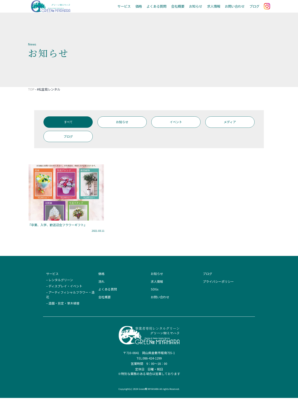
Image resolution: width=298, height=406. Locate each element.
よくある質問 (161, 10)
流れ (101, 289)
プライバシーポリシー (218, 289)
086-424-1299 (152, 366)
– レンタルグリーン (59, 288)
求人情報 (216, 10)
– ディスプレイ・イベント (64, 294)
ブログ (254, 10)
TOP (31, 97)
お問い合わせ (236, 10)
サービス (130, 10)
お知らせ (198, 10)
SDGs (155, 297)
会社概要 (181, 10)
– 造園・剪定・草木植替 (62, 311)
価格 (144, 10)
